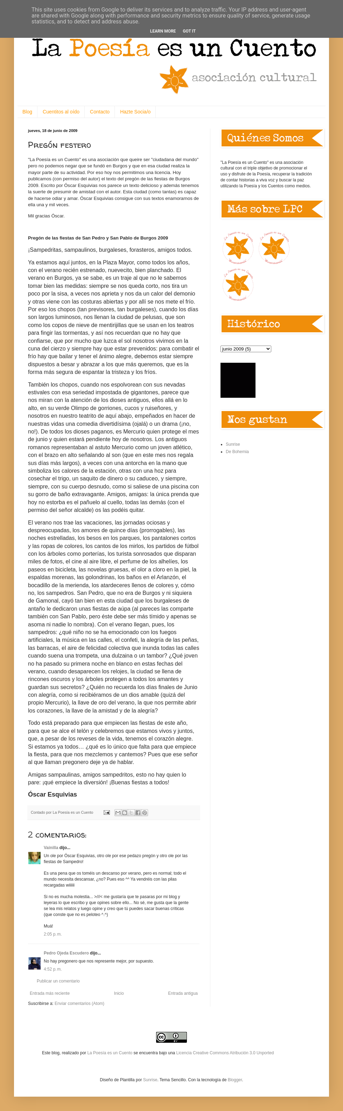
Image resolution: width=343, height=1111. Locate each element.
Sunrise (233, 444)
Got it (189, 31)
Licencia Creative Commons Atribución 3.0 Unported (225, 1052)
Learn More (163, 31)
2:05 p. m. (53, 934)
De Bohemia (237, 451)
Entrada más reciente (50, 993)
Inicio (119, 993)
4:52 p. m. (53, 969)
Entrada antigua (183, 993)
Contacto (100, 111)
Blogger (235, 1079)
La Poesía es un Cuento (110, 1052)
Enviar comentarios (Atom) (79, 1003)
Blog (27, 111)
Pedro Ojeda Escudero (66, 953)
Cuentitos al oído (61, 111)
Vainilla (51, 847)
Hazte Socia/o (135, 111)
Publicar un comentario (58, 981)
